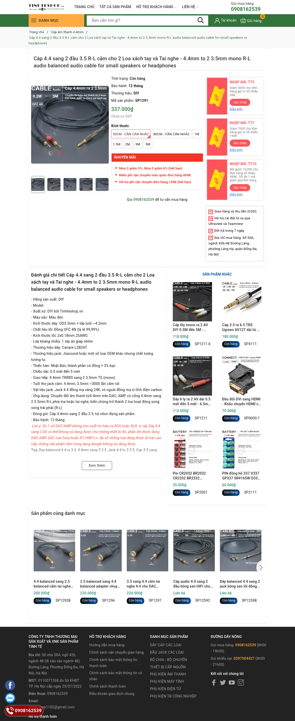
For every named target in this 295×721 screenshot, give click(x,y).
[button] (260, 567)
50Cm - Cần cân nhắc (132, 135)
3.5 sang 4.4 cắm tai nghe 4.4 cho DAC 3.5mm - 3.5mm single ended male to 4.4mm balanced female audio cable (145, 584)
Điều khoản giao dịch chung (111, 694)
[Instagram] (241, 682)
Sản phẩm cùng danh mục (58, 513)
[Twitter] (223, 682)
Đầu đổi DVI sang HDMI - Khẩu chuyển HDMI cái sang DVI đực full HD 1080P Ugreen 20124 (241, 402)
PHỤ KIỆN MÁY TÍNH (167, 681)
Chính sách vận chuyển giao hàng (116, 652)
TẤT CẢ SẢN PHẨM (115, 7)
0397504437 (244, 658)
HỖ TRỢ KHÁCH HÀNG (156, 7)
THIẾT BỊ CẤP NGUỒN (168, 667)
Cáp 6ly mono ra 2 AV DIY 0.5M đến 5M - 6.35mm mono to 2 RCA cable (192, 328)
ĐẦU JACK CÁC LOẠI (167, 652)
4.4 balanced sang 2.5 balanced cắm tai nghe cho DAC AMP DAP (52, 584)
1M (197, 134)
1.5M (116, 144)
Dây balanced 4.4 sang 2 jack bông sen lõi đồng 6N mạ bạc (240, 584)
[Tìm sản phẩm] (147, 20)
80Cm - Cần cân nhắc (171, 134)
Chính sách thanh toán (107, 686)
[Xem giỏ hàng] (251, 20)
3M (137, 144)
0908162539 (246, 6)
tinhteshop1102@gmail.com (52, 707)
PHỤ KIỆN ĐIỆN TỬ (165, 689)
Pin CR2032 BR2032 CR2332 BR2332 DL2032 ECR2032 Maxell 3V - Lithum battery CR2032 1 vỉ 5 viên (190, 476)
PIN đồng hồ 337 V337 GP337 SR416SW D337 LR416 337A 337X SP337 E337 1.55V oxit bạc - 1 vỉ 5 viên (241, 476)
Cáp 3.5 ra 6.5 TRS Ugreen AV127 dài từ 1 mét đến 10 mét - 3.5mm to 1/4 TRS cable (240, 328)
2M (127, 144)
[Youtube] (232, 682)
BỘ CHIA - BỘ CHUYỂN (168, 660)
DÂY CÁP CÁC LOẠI (165, 645)
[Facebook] (214, 682)
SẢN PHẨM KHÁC (217, 274)
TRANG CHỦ (84, 7)
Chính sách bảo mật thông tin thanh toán (113, 663)
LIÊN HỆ (190, 7)
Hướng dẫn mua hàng (106, 645)
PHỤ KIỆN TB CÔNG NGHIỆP (173, 696)
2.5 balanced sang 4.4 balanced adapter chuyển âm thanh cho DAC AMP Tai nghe (100, 584)
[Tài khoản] (226, 20)
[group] (70, 124)
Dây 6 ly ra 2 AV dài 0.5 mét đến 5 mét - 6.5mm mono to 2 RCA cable (192, 402)
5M (147, 144)
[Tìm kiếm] (200, 20)
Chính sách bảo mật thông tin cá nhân (115, 676)
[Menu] (33, 20)
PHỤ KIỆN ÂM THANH (168, 674)
